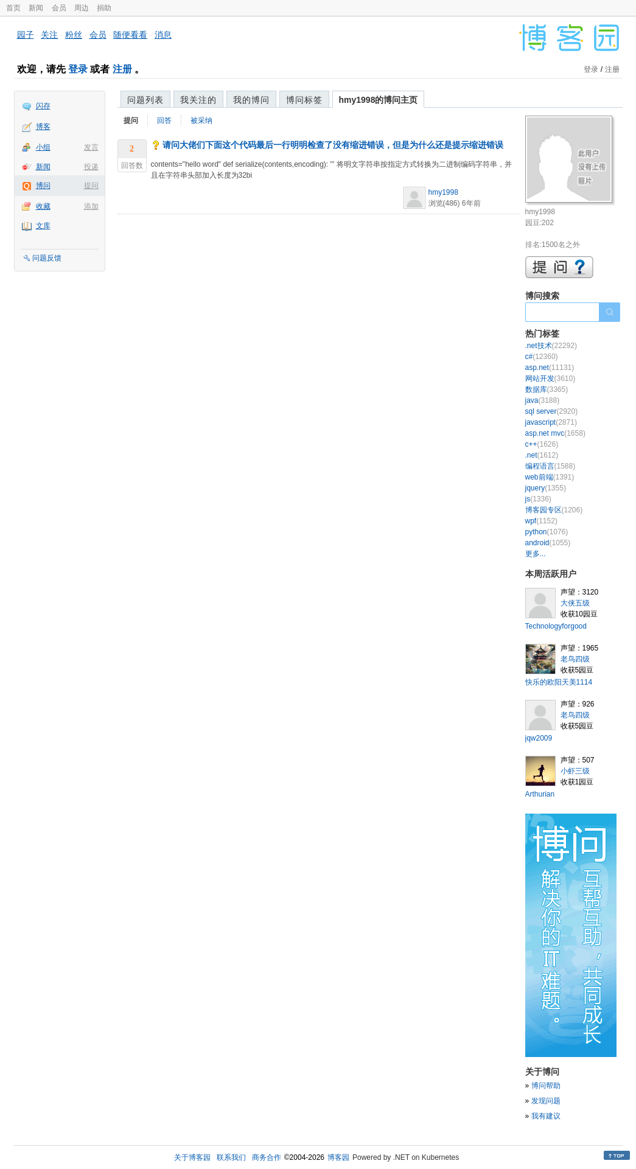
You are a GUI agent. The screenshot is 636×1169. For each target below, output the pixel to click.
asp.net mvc (555, 433)
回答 (164, 120)
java (542, 400)
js (538, 499)
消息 (163, 35)
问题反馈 (46, 258)
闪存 (43, 106)
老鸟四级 (575, 659)
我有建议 (546, 1116)
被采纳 (201, 120)
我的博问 (251, 100)
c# (541, 356)
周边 (81, 8)
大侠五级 (575, 603)
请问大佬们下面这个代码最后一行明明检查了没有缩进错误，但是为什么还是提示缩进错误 (332, 145)
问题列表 (145, 100)
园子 (25, 35)
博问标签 (304, 100)
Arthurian (540, 794)
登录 (78, 69)
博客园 (338, 1157)
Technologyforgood (556, 626)
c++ (542, 444)
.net (542, 455)
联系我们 (231, 1157)
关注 (49, 35)
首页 (13, 8)
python (546, 532)
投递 (91, 166)
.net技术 (551, 345)
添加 (91, 206)
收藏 (43, 206)
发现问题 (546, 1101)
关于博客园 (192, 1157)
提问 (91, 185)
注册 (122, 69)
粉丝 (73, 35)
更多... (535, 554)
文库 (43, 226)
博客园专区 (554, 510)
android (548, 543)
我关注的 (198, 100)
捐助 (104, 8)
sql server (551, 411)
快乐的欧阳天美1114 (559, 682)
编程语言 (550, 466)
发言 (91, 147)
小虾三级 (575, 771)
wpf (541, 521)
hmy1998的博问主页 (378, 100)
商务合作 (266, 1157)
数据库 (546, 389)
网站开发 (550, 378)
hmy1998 (443, 192)
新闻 (36, 8)
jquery (545, 488)
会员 (59, 8)
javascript (551, 422)
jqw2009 (539, 738)
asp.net (550, 367)
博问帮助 (546, 1085)
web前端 (550, 477)
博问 (43, 185)
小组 (43, 147)
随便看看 (130, 35)
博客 (43, 126)
